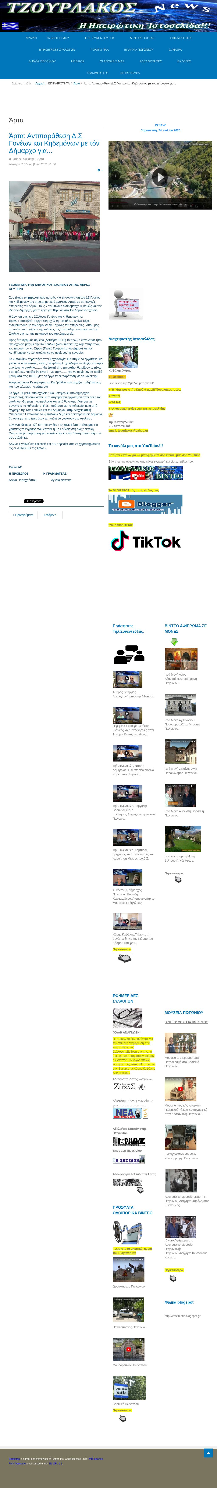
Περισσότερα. (174, 873)
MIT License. (96, 1458)
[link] (144, 389)
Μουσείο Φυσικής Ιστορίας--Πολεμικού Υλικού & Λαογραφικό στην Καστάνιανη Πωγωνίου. (186, 1110)
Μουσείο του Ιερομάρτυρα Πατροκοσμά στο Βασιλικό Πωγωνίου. (182, 1062)
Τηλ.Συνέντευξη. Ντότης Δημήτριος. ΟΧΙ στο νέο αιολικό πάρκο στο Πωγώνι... (133, 770)
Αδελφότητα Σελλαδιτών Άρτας (134, 1174)
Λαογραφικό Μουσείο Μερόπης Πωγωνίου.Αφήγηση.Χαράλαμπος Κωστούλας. (187, 1201)
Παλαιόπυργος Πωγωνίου (129, 1327)
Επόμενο (51, 515)
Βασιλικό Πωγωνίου (126, 1404)
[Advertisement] (86, 98)
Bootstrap (14, 1458)
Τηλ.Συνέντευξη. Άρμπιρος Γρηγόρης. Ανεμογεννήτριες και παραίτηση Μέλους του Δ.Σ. (133, 854)
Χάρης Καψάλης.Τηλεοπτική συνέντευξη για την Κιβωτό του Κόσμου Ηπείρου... (133, 939)
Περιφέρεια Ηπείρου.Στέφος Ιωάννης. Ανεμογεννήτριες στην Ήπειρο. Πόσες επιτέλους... (133, 730)
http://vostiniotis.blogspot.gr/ (183, 1316)
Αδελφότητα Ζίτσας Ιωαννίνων (132, 1079)
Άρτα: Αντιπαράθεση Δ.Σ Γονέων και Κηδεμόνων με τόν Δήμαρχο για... (54, 143)
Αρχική (40, 83)
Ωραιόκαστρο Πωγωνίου (129, 1286)
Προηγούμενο (23, 515)
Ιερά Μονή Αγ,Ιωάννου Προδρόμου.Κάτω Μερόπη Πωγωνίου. (182, 724)
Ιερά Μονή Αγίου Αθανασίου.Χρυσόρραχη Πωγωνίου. (181, 679)
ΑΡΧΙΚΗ (31, 37)
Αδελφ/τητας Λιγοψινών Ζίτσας (133, 1100)
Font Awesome (17, 1463)
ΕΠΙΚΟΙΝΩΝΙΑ (130, 72)
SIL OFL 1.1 (55, 1463)
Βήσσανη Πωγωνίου (127, 1150)
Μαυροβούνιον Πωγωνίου (130, 1365)
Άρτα (77, 83)
